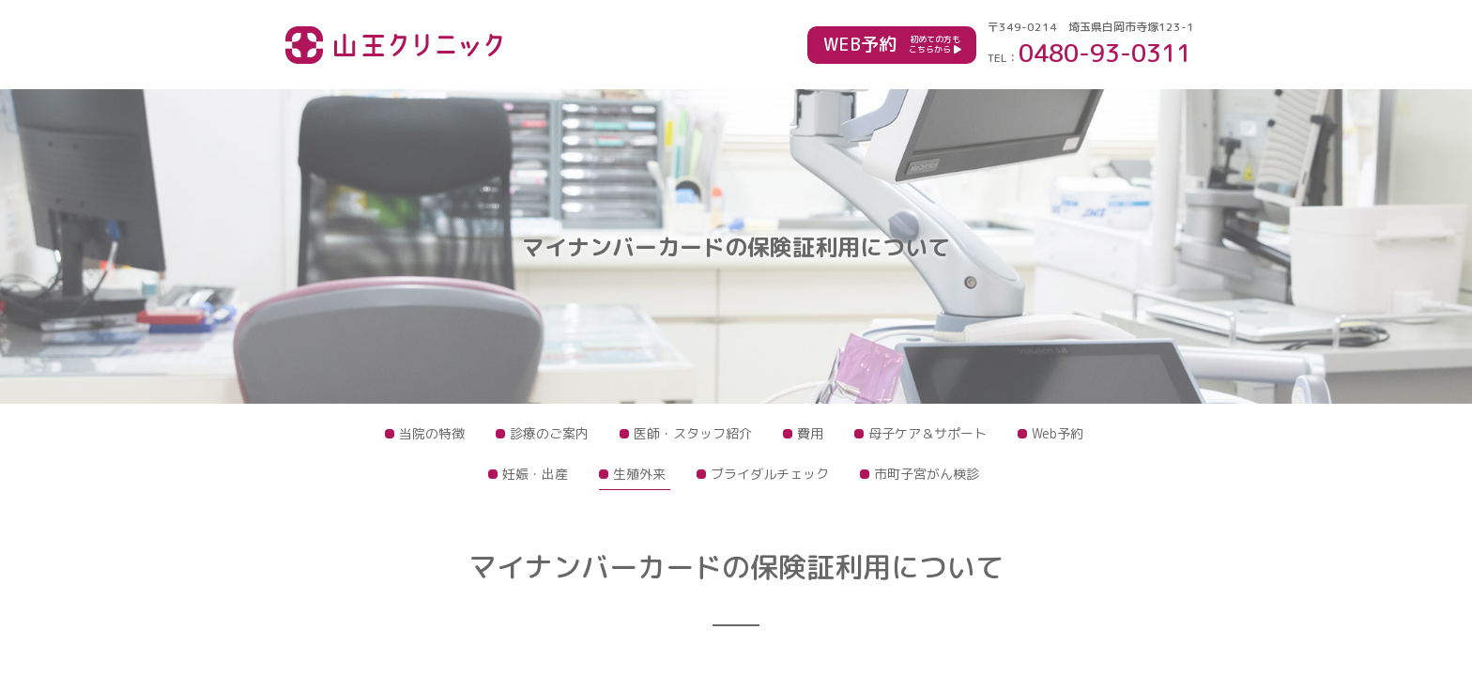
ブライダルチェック (770, 474)
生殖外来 (639, 474)
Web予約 (1057, 433)
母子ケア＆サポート (927, 433)
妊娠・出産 (535, 474)
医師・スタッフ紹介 (693, 433)
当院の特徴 (432, 433)
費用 (810, 433)
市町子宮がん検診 (926, 474)
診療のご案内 (549, 433)
